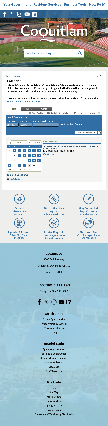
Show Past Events (72, 124)
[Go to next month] (29, 142)
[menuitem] (17, 5)
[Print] (66, 113)
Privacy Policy (54, 410)
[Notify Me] (53, 113)
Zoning (54, 332)
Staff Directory (54, 371)
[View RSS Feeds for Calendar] (99, 113)
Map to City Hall (54, 272)
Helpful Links (54, 344)
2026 (35, 142)
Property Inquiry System (54, 324)
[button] (80, 53)
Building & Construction (54, 353)
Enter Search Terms (43, 121)
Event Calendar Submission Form (24, 101)
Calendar (16, 76)
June (19, 142)
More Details (48, 154)
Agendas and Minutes (54, 349)
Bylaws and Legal (54, 362)
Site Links (54, 382)
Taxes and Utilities (54, 328)
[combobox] (12, 124)
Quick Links (54, 314)
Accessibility (54, 401)
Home (8, 76)
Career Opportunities (54, 319)
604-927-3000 (60, 291)
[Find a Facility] (35, 113)
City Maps (54, 367)
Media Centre (54, 396)
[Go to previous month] (9, 142)
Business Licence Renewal (54, 358)
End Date (24, 121)
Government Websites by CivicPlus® (54, 414)
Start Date (11, 121)
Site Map (54, 392)
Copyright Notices (54, 405)
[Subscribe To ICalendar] (84, 113)
